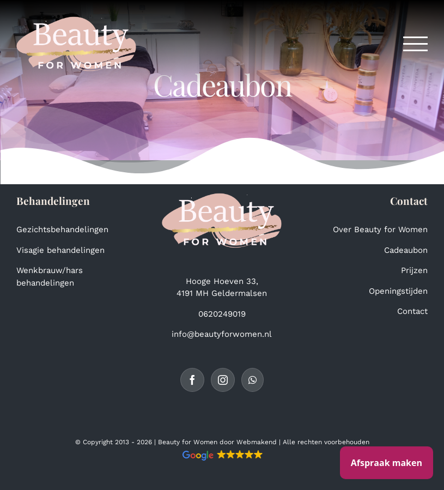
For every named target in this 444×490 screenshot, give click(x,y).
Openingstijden (398, 291)
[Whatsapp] (252, 380)
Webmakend (256, 442)
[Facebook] (192, 380)
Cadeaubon (406, 250)
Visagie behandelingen (60, 250)
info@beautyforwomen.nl (222, 334)
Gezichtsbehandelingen (62, 229)
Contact (412, 311)
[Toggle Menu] (415, 44)
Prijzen (414, 270)
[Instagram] (223, 380)
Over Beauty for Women (380, 229)
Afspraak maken (386, 463)
